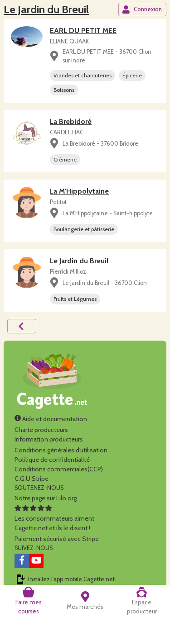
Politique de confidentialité (52, 460)
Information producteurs (49, 439)
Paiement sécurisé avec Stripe (57, 539)
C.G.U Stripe (32, 479)
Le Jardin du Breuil (46, 9)
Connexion (142, 9)
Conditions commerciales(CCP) (59, 469)
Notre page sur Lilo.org (46, 498)
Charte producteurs (41, 430)
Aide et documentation (51, 419)
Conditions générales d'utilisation (61, 450)
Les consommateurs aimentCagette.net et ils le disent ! (54, 518)
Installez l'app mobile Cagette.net (71, 579)
